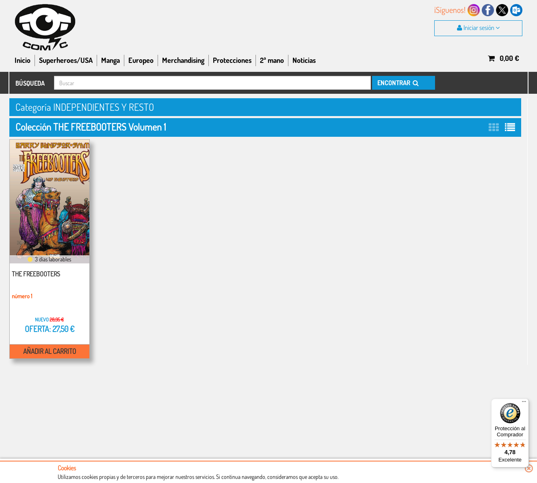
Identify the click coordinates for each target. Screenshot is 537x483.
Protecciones (232, 60)
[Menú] (524, 403)
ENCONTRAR (397, 83)
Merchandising (183, 60)
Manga (110, 60)
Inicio (22, 60)
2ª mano (272, 60)
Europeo (141, 60)
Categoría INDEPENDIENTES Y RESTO (84, 107)
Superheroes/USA (66, 60)
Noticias (304, 60)
